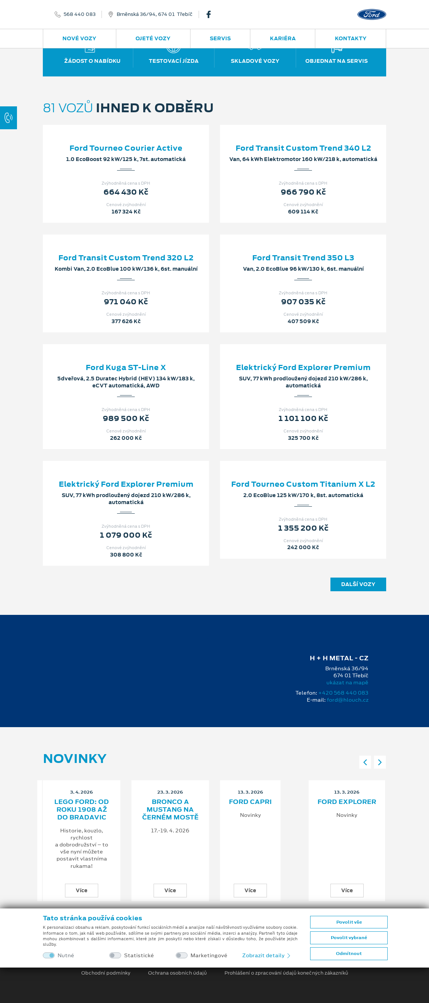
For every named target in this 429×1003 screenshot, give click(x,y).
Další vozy (358, 584)
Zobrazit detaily (267, 955)
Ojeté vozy (153, 38)
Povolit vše (349, 922)
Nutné (66, 955)
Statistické (139, 955)
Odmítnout (349, 953)
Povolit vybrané (349, 938)
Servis (220, 38)
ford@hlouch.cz (347, 700)
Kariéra (283, 38)
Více (81, 890)
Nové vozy (79, 38)
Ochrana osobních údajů (177, 973)
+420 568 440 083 (343, 692)
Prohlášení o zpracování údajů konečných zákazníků (286, 973)
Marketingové (209, 955)
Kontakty (351, 38)
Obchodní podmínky (105, 973)
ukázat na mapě (347, 682)
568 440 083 (80, 14)
